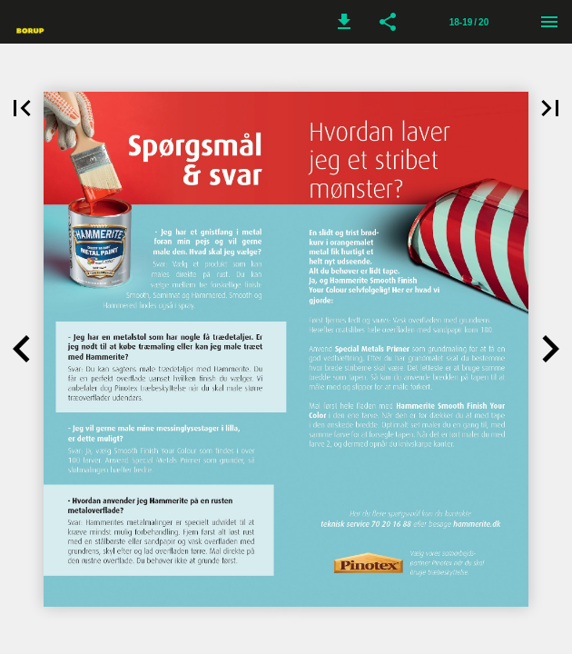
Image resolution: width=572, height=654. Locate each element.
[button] (344, 22)
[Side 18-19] (468, 22)
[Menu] (549, 22)
